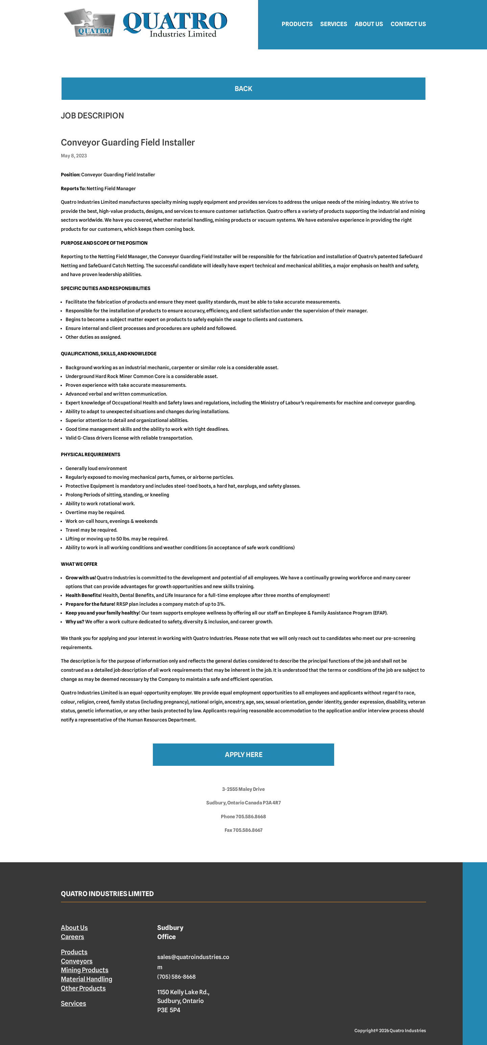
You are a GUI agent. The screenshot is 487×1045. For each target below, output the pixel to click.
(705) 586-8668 (176, 977)
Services (333, 23)
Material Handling (86, 979)
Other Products (83, 988)
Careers (72, 936)
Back (243, 89)
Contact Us (408, 23)
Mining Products (85, 970)
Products (297, 23)
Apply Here (243, 755)
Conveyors (77, 961)
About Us (369, 23)
